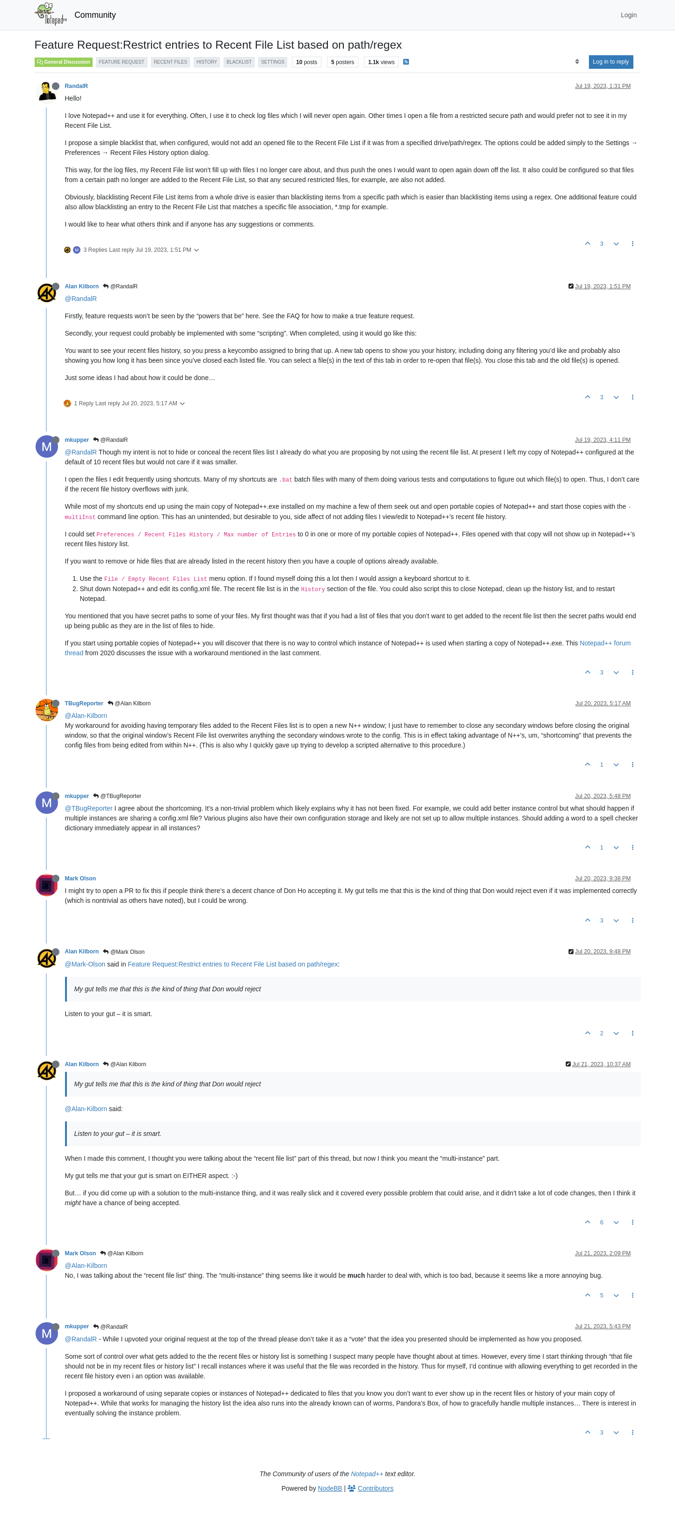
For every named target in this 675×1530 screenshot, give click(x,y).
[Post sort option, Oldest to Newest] (577, 61)
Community (95, 15)
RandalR (76, 86)
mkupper (77, 440)
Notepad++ (367, 1474)
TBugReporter (84, 703)
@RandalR (120, 286)
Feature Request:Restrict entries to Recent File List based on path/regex (233, 964)
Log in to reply (611, 62)
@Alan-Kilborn (86, 715)
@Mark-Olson (85, 964)
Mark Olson (80, 878)
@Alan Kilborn (129, 703)
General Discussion (63, 62)
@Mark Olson (124, 952)
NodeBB (330, 1488)
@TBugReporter (117, 796)
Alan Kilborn (82, 286)
